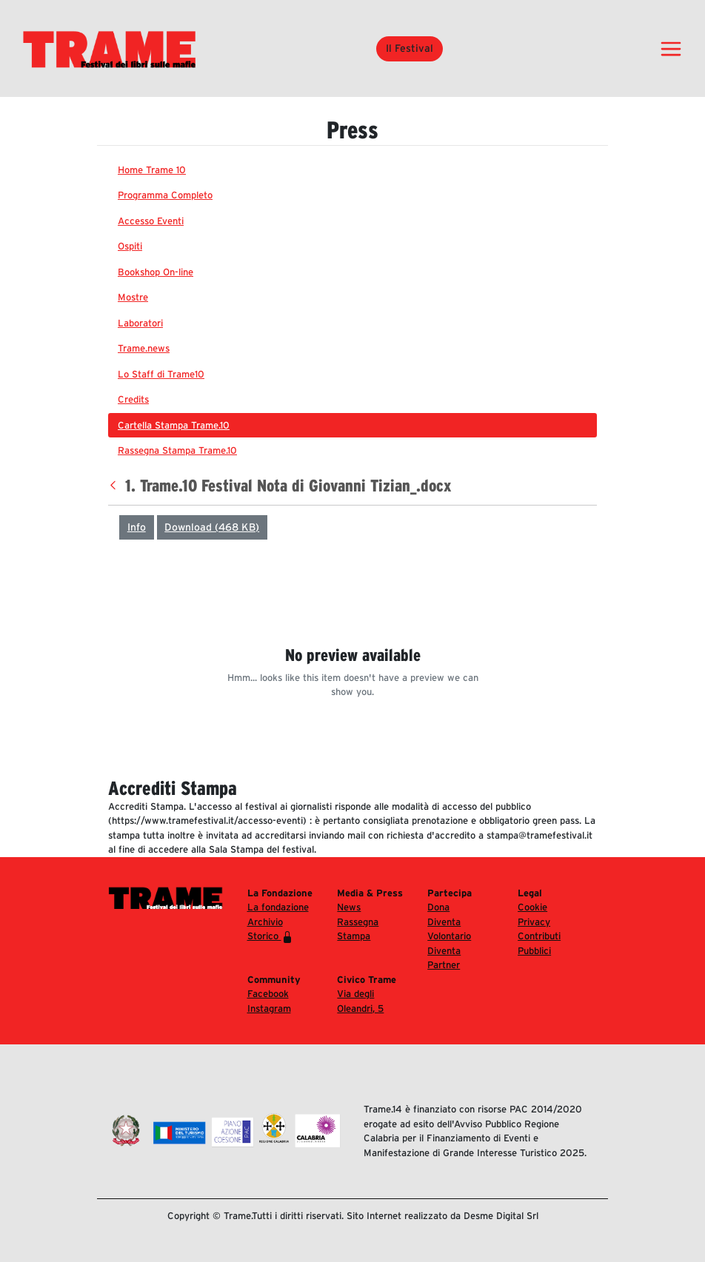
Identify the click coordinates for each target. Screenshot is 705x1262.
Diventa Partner (444, 958)
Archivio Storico (270, 929)
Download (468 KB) (211, 527)
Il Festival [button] (409, 48)
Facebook (268, 993)
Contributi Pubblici (539, 943)
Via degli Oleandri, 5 (360, 1001)
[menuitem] (352, 170)
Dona (438, 907)
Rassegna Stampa (357, 929)
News (349, 907)
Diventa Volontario (449, 929)
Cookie (532, 907)
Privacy (534, 921)
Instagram (269, 1008)
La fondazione (278, 907)
